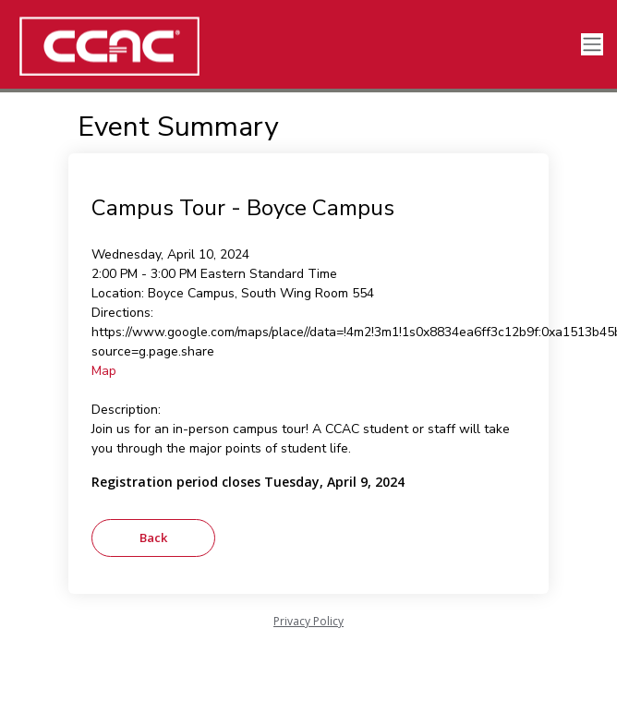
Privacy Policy (308, 621)
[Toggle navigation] (592, 44)
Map (103, 371)
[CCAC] (138, 46)
